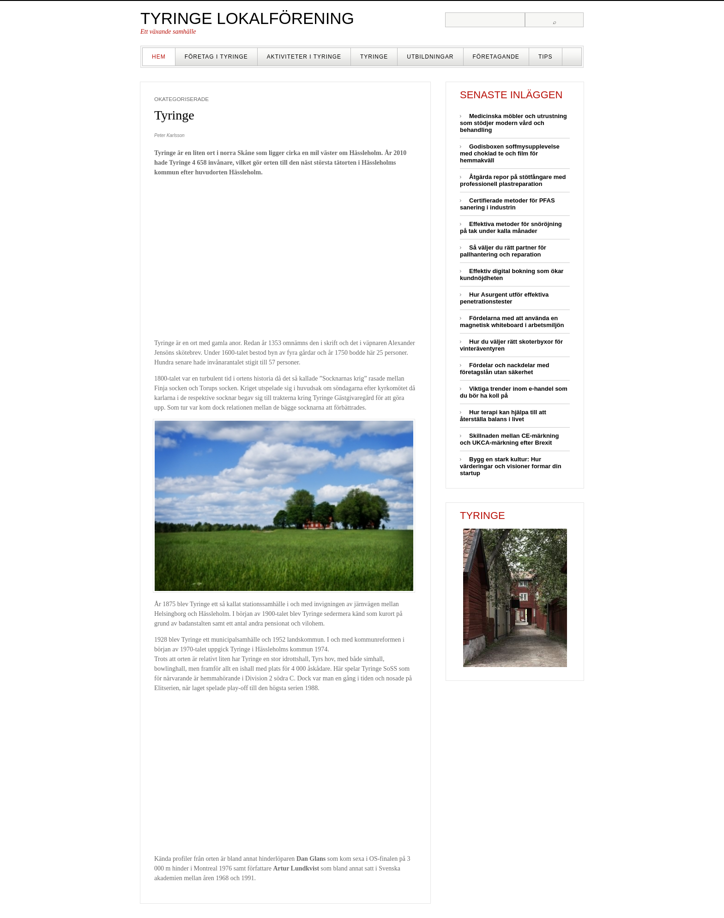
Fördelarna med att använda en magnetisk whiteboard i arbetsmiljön (512, 321)
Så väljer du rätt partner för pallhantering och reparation (503, 251)
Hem (159, 57)
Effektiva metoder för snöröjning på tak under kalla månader (511, 227)
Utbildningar (430, 57)
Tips (545, 57)
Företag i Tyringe (216, 57)
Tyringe (374, 57)
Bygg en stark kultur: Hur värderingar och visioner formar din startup (510, 466)
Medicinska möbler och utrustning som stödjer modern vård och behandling (513, 123)
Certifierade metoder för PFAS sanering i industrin (507, 204)
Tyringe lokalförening (247, 18)
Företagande (496, 57)
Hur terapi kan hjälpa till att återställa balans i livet (503, 416)
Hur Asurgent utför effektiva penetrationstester (504, 298)
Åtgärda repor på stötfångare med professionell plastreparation (513, 180)
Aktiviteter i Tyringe (304, 57)
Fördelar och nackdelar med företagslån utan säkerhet (504, 369)
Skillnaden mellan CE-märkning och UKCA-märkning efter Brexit (509, 439)
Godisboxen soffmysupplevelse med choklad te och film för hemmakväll (510, 153)
